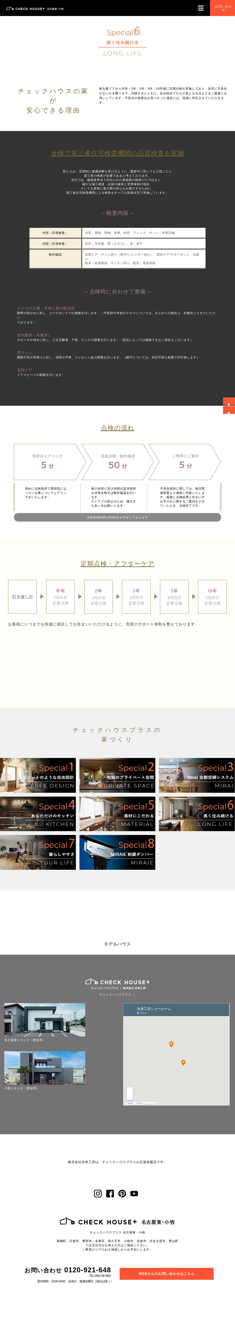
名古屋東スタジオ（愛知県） (22, 1024)
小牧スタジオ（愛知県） (22, 1055)
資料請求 (228, 409)
